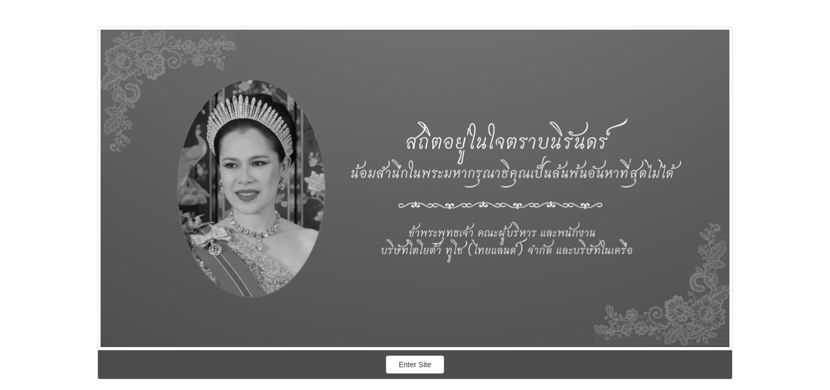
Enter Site (415, 364)
